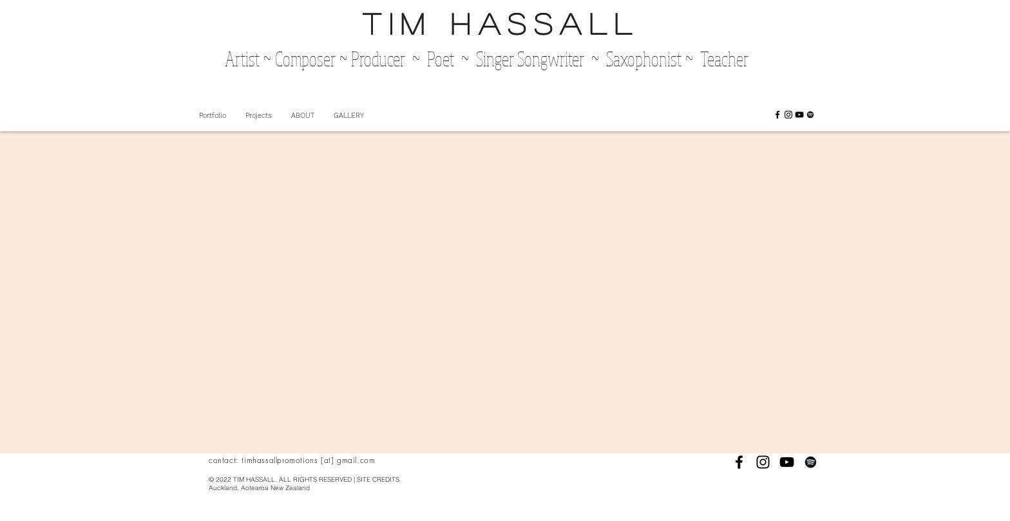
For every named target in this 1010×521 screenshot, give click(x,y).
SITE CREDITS (378, 479)
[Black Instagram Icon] (788, 114)
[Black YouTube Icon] (799, 114)
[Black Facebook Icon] (777, 114)
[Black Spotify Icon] (810, 114)
